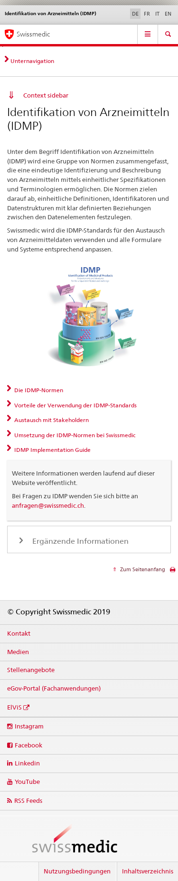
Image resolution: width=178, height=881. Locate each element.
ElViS (14, 707)
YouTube (27, 781)
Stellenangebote (31, 670)
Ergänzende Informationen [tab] (79, 541)
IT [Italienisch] (157, 13)
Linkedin (27, 763)
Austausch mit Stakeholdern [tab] (51, 419)
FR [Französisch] (147, 13)
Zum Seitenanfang (142, 569)
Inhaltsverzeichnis (147, 871)
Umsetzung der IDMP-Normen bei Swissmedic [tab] (74, 435)
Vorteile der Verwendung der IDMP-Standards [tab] (75, 405)
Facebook (28, 745)
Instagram (29, 726)
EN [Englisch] (168, 13)
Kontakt (18, 633)
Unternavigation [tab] (32, 60)
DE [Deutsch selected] (135, 13)
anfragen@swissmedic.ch (48, 505)
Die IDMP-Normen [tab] (38, 390)
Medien (18, 652)
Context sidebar (45, 95)
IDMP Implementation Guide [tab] (52, 449)
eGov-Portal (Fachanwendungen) (54, 688)
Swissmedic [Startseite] (33, 34)
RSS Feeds (28, 800)
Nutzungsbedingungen (77, 871)
